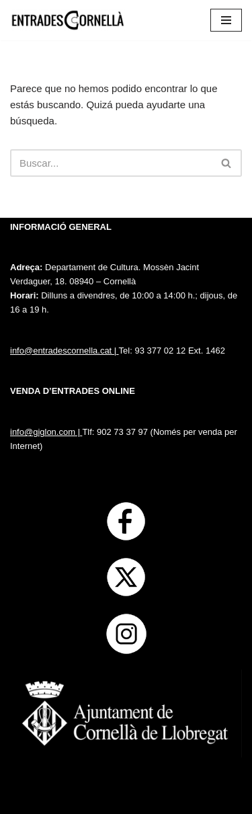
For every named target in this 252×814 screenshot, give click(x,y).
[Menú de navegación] (226, 20)
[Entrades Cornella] (67, 20)
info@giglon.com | (46, 432)
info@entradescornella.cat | (64, 350)
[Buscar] (111, 163)
